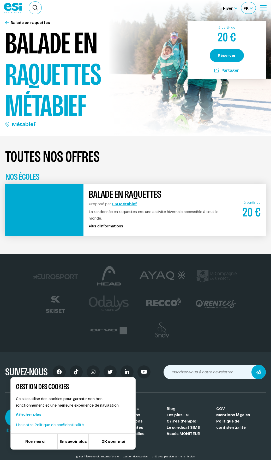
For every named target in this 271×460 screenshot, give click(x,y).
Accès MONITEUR (183, 433)
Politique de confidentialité (231, 424)
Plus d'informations (106, 226)
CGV (220, 408)
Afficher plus (28, 414)
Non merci (35, 441)
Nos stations (130, 421)
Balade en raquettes (27, 23)
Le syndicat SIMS (183, 427)
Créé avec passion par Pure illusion (173, 456)
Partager (226, 70)
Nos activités (130, 427)
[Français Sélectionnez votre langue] (248, 8)
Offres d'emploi (182, 421)
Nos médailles (130, 433)
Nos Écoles (128, 408)
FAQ (121, 440)
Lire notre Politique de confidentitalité (50, 424)
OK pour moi (113, 441)
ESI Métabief (124, 204)
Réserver (227, 55)
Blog (171, 408)
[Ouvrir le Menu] (263, 8)
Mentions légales (233, 415)
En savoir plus (73, 441)
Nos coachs (128, 415)
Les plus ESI (178, 415)
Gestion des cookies (135, 456)
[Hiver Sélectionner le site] (230, 8)
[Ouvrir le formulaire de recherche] (35, 7)
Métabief (20, 124)
